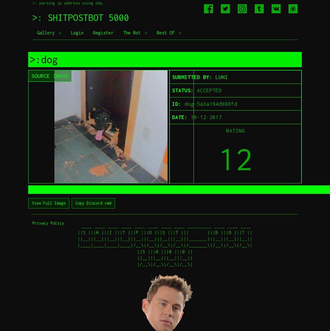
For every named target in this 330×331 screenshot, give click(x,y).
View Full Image (49, 203)
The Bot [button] (133, 33)
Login (77, 33)
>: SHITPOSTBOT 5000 (80, 17)
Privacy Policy (48, 223)
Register (103, 33)
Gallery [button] (47, 33)
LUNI (221, 77)
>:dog (44, 59)
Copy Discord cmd (93, 203)
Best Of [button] (167, 33)
